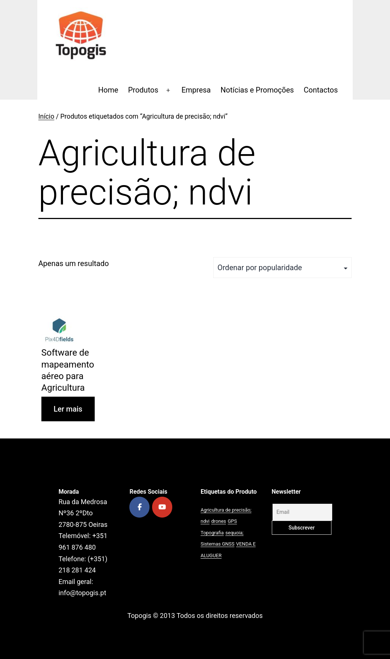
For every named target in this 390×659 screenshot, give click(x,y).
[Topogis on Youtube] (162, 507)
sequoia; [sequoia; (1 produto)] (235, 532)
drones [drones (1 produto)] (218, 521)
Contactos (321, 89)
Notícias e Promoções (257, 89)
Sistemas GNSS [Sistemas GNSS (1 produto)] (218, 544)
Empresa (196, 89)
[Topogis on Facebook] (139, 507)
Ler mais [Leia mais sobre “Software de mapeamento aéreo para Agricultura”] (68, 409)
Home (108, 89)
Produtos (143, 89)
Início (46, 116)
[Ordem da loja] (282, 267)
